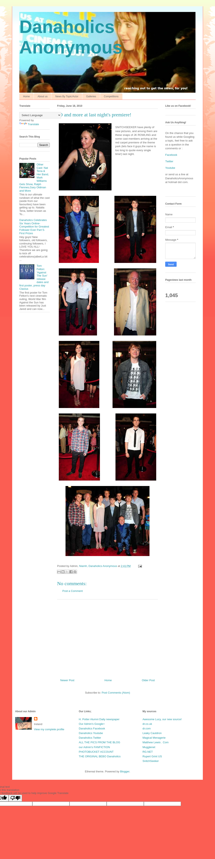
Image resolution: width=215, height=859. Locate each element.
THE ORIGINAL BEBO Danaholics (100, 756)
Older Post (148, 680)
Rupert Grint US (152, 756)
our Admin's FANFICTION (94, 747)
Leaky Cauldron (152, 733)
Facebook (171, 154)
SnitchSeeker (151, 761)
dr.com (147, 728)
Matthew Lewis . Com (156, 742)
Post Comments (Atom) (116, 692)
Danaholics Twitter (90, 737)
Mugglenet (149, 747)
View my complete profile (49, 729)
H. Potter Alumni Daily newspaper (99, 719)
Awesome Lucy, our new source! (162, 719)
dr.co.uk (147, 723)
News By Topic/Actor (66, 96)
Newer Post (67, 680)
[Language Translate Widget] (40, 115)
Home (26, 96)
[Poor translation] (15, 798)
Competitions (111, 96)
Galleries (91, 96)
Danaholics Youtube (91, 733)
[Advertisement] (107, 637)
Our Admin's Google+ (92, 723)
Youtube (170, 167)
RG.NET (148, 751)
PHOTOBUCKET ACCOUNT (96, 751)
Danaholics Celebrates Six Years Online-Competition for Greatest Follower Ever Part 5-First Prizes (34, 226)
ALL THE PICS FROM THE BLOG (99, 742)
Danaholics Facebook (92, 728)
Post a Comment (72, 591)
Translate (29, 124)
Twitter (169, 161)
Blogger (124, 771)
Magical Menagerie (154, 737)
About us (42, 96)
